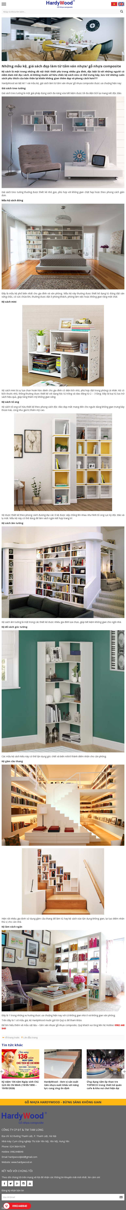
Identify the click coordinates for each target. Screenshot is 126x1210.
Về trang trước (12, 1037)
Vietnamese (114, 4)
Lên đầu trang (30, 1037)
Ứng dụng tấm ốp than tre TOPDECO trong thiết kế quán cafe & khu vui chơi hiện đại (66, 1085)
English (121, 4)
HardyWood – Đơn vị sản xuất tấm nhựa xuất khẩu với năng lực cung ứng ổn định (24, 1085)
